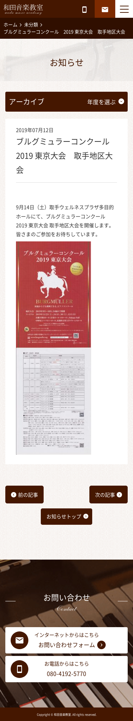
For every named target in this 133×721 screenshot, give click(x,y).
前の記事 (28, 494)
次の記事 (105, 494)
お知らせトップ (63, 516)
